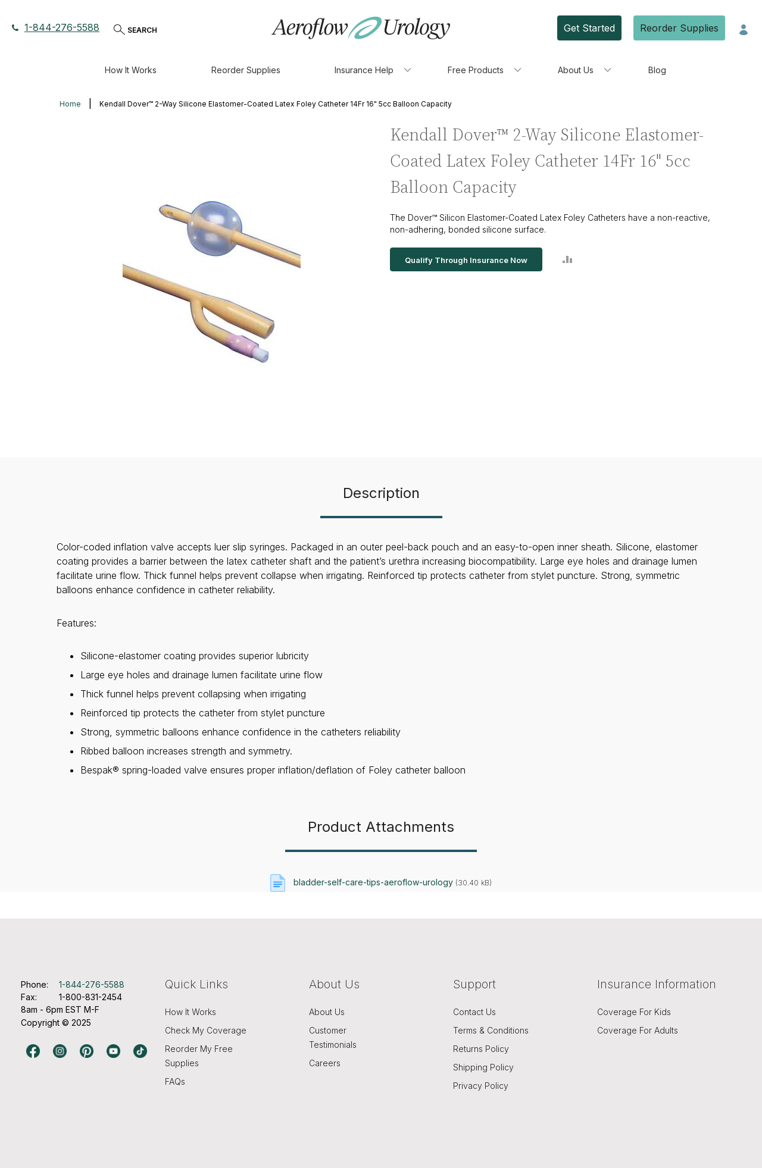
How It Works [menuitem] (131, 70)
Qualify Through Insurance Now (466, 260)
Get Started (589, 28)
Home (70, 103)
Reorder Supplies (679, 28)
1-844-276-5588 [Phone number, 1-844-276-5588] (91, 984)
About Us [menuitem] (576, 70)
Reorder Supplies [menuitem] (245, 70)
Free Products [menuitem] (476, 70)
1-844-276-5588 (55, 27)
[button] (743, 28)
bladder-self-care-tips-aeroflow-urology (373, 882)
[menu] (381, 70)
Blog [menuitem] (657, 70)
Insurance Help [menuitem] (364, 70)
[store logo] (360, 28)
